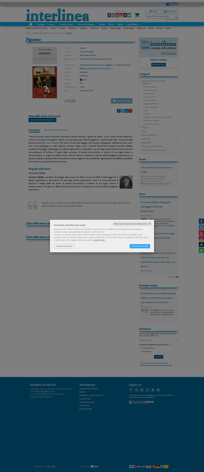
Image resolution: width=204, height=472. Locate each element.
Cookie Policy (99, 240)
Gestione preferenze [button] (64, 246)
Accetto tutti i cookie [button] (140, 246)
